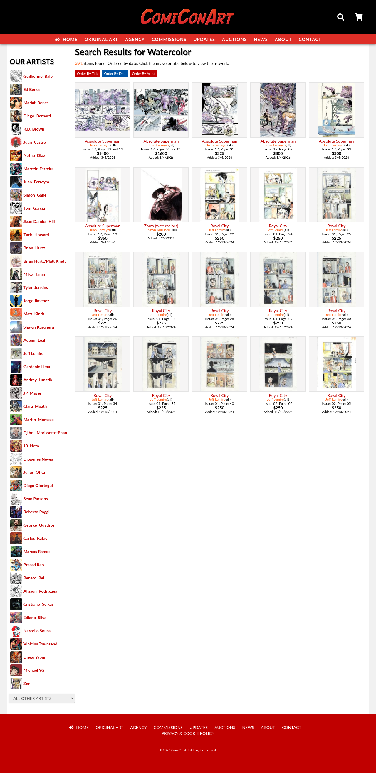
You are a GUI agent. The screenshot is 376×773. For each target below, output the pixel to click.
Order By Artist (143, 73)
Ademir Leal (34, 340)
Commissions (169, 39)
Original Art (101, 39)
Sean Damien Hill (39, 221)
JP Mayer (32, 392)
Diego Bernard (37, 115)
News (261, 39)
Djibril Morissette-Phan (45, 432)
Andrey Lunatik (38, 379)
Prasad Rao (34, 564)
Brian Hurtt (34, 247)
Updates (204, 39)
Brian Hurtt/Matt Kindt (45, 260)
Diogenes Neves (38, 458)
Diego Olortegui (38, 485)
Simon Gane (35, 194)
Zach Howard (36, 234)
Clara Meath (35, 406)
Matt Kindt (34, 313)
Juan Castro (35, 142)
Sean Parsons (36, 498)
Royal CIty (278, 225)
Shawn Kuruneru (39, 326)
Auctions (234, 39)
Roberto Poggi (36, 511)
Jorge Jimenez (36, 300)
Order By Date (115, 73)
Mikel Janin (34, 274)
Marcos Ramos (37, 551)
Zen (27, 683)
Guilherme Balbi (39, 76)
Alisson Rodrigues (40, 590)
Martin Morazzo (39, 419)
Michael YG (34, 670)
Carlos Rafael (36, 538)
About (283, 39)
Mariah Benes (36, 102)
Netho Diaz (34, 155)
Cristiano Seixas (38, 604)
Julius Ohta (34, 472)
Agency (135, 39)
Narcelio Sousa (37, 630)
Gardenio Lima (37, 366)
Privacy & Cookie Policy (188, 733)
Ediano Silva (35, 617)
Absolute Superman (102, 140)
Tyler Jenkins (36, 287)
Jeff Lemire (33, 353)
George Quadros (39, 524)
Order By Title (87, 73)
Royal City (220, 225)
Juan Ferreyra (36, 181)
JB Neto (31, 445)
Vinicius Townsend (40, 643)
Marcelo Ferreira (38, 168)
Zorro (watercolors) (161, 225)
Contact (310, 39)
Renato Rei (34, 577)
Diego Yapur (35, 656)
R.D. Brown (34, 128)
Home (66, 39)
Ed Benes (32, 89)
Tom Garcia (34, 208)
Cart (359, 17)
